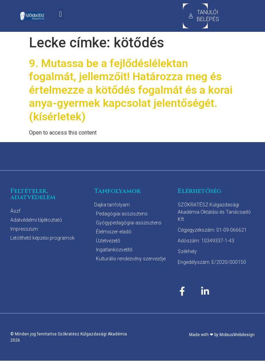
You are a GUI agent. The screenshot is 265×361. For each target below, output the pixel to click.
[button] (60, 14)
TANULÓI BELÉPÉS (198, 15)
